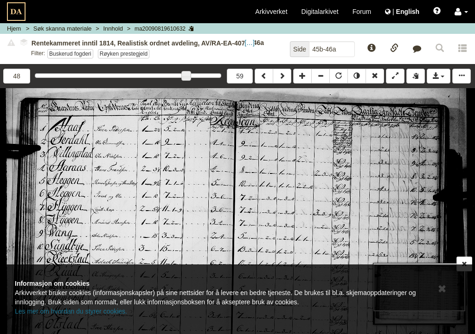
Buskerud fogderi (70, 54)
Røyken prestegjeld (124, 54)
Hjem (14, 28)
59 (240, 76)
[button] (461, 11)
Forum (362, 11)
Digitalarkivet (320, 11)
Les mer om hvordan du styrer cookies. (71, 311)
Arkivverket (271, 11)
